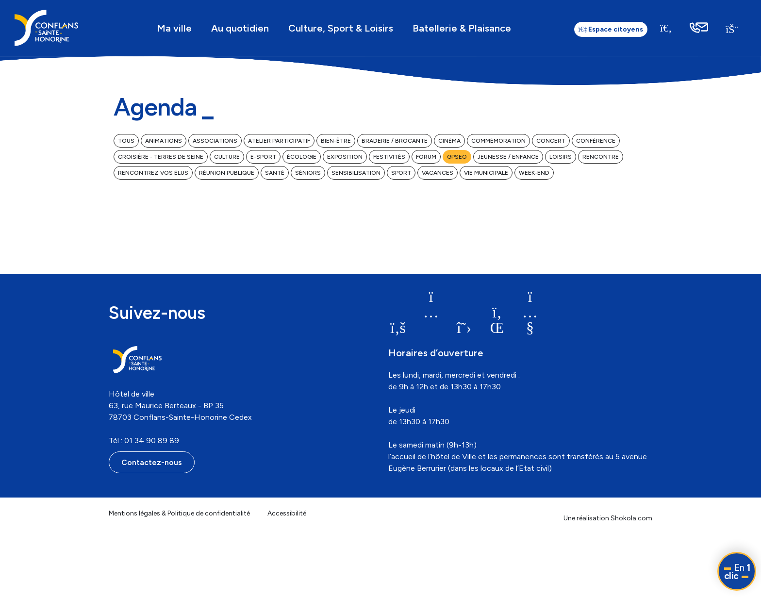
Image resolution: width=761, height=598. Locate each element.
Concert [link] (550, 140)
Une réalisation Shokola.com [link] (607, 518)
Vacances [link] (437, 172)
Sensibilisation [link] (355, 172)
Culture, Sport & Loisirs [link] (340, 28)
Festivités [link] (389, 156)
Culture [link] (227, 156)
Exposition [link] (345, 156)
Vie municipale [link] (486, 172)
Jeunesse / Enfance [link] (508, 156)
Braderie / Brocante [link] (395, 140)
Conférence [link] (595, 140)
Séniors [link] (308, 172)
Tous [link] (126, 140)
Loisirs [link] (560, 156)
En (737, 572)
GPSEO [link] (457, 156)
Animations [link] (163, 140)
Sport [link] (401, 172)
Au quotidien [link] (240, 28)
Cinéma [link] (449, 140)
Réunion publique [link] (226, 172)
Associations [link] (215, 140)
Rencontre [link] (600, 156)
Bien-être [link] (336, 140)
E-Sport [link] (263, 156)
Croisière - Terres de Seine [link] (160, 156)
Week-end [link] (534, 172)
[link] (46, 28)
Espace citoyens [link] (611, 29)
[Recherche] (666, 27)
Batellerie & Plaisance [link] (462, 28)
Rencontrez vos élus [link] (153, 172)
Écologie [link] (301, 156)
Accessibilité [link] (286, 513)
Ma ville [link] (174, 28)
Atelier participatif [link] (279, 140)
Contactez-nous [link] (151, 462)
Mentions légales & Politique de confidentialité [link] (179, 513)
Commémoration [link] (498, 140)
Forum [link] (426, 156)
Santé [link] (274, 172)
